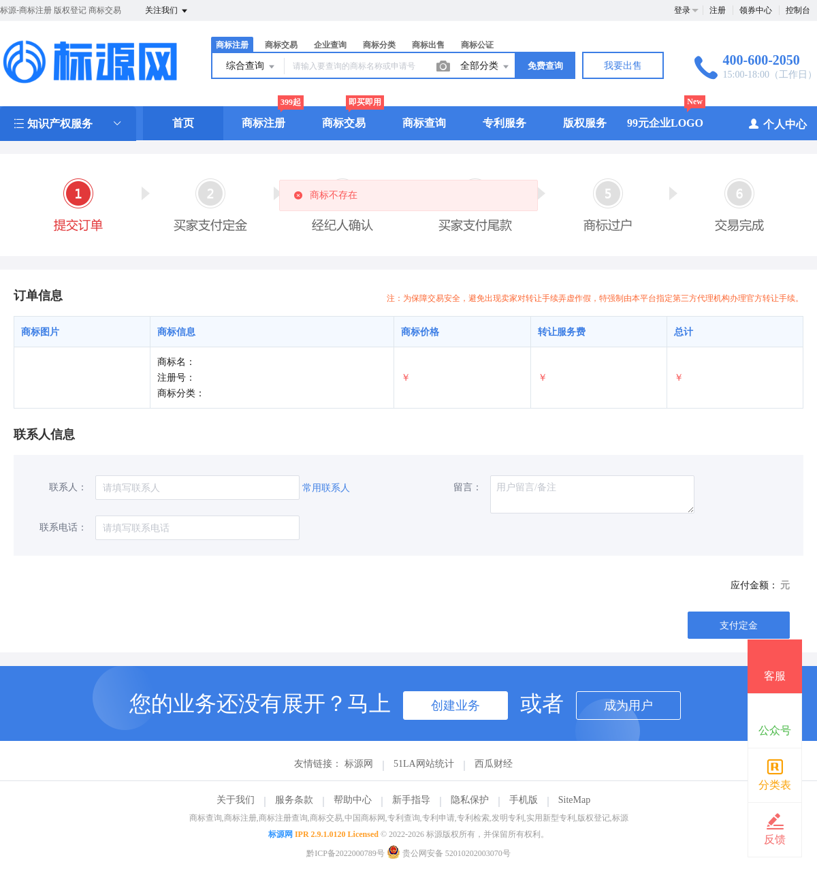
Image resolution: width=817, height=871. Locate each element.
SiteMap (574, 800)
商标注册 (232, 45)
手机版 (523, 800)
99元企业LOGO (665, 123)
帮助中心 (353, 800)
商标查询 (424, 123)
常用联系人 (326, 488)
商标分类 (379, 45)
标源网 (359, 764)
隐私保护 (470, 800)
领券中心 (755, 10)
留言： (467, 487)
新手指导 (411, 800)
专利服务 (504, 123)
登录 (682, 10)
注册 (717, 10)
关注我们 (167, 11)
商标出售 (428, 45)
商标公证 (477, 45)
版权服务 (585, 123)
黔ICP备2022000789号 (345, 853)
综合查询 (251, 67)
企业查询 (330, 45)
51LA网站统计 (424, 764)
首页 (183, 123)
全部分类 (485, 67)
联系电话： (63, 527)
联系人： (68, 487)
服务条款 (294, 800)
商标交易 (281, 45)
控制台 (798, 10)
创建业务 (455, 705)
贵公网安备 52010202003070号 (449, 853)
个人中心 (777, 123)
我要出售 (623, 66)
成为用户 (628, 705)
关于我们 (236, 800)
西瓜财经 (494, 764)
